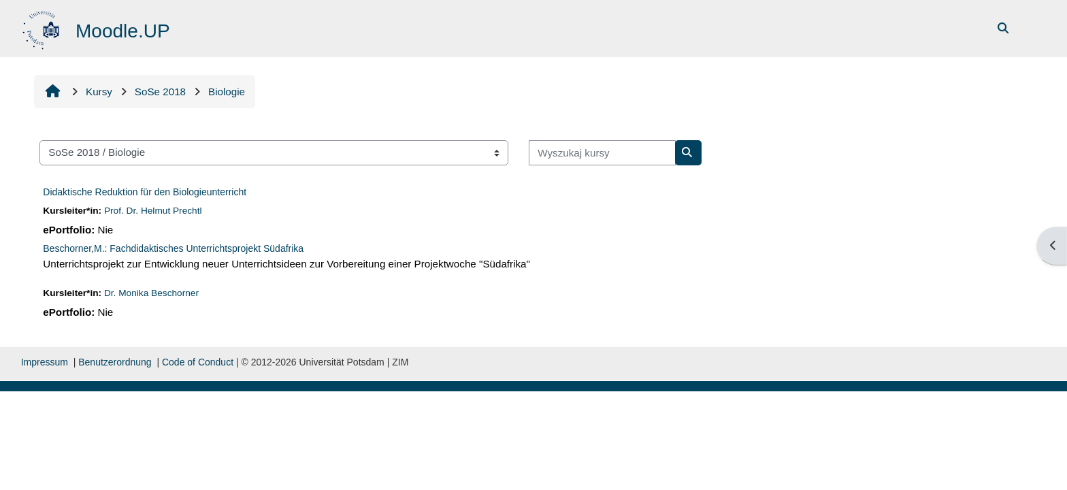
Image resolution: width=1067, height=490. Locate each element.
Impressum (44, 362)
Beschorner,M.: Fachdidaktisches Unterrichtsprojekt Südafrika (173, 248)
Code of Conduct (197, 362)
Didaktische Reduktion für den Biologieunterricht (144, 191)
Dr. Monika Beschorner (151, 293)
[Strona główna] (42, 27)
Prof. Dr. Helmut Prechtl (153, 211)
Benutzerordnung (114, 362)
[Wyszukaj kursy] (602, 152)
